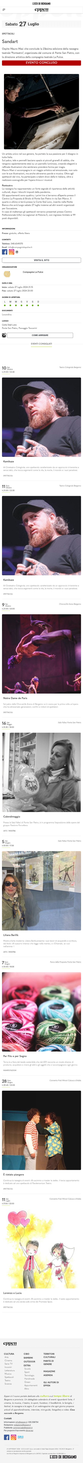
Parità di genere (48, 1362)
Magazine (49, 1372)
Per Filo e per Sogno (15, 1056)
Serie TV (8, 1364)
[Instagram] (11, 251)
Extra (27, 1366)
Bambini (28, 1358)
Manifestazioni (9, 1070)
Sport (26, 1372)
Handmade (29, 1379)
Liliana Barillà (10, 935)
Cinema (8, 1361)
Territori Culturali (49, 1355)
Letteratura (10, 1371)
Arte (5, 831)
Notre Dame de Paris (15, 698)
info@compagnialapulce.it (20, 247)
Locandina (7, 315)
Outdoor (29, 1362)
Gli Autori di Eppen (51, 1384)
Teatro (7, 1381)
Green (27, 1382)
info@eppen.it (21, 1422)
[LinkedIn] (17, 251)
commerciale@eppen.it (22, 1428)
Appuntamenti (31, 1385)
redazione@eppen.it (22, 1425)
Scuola (27, 1369)
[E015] (20, 1437)
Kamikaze (8, 461)
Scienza (8, 1384)
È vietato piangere (13, 1175)
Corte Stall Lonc (9, 325)
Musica (8, 1374)
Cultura (9, 1354)
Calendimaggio (11, 817)
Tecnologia (29, 1376)
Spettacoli (8, 33)
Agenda (48, 1375)
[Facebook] (4, 251)
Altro (26, 1389)
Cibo (26, 1354)
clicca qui (29, 1430)
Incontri (8, 1367)
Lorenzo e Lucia (12, 1293)
